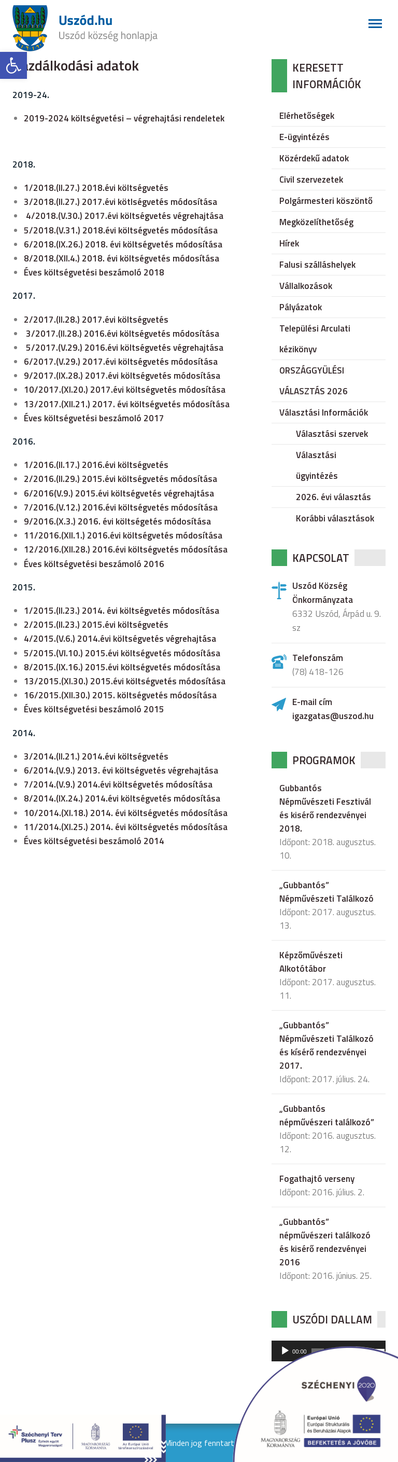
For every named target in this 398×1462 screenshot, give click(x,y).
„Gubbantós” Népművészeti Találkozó (326, 891)
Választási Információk (323, 412)
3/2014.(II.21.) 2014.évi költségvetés (96, 756)
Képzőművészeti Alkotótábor (311, 961)
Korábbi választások (335, 518)
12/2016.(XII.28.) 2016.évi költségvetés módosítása (126, 549)
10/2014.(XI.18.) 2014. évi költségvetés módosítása (126, 813)
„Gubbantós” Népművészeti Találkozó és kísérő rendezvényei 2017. (326, 1045)
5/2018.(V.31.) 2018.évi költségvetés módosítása (121, 230)
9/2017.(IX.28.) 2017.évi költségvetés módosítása (122, 375)
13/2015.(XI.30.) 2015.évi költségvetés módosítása (124, 681)
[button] (13, 65)
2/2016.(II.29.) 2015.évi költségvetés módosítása (120, 479)
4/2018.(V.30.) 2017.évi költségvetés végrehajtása (124, 216)
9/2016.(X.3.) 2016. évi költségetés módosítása (117, 521)
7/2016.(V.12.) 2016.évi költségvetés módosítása (121, 507)
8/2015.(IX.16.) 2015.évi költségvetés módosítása (122, 667)
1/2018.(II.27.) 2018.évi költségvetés (96, 188)
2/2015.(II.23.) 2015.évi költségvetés (96, 624)
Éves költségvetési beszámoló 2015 (94, 709)
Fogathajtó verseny (316, 1178)
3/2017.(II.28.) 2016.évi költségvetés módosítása (122, 333)
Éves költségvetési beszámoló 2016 (94, 564)
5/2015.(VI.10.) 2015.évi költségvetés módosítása (122, 653)
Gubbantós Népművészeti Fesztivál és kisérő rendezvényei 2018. (325, 808)
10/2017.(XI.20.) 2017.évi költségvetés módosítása (124, 389)
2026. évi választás (333, 497)
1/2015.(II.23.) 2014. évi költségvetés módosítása (121, 610)
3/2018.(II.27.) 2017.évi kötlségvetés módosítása (120, 202)
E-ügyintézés (304, 137)
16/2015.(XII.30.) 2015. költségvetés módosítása (120, 695)
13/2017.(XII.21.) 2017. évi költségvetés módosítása (127, 404)
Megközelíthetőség (316, 222)
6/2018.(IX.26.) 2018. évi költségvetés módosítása (123, 244)
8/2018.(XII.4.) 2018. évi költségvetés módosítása (121, 258)
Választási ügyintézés (317, 465)
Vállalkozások (305, 286)
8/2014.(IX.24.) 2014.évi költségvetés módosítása (122, 798)
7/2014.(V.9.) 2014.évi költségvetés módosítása (118, 784)
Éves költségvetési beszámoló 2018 (94, 272)
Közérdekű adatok (314, 158)
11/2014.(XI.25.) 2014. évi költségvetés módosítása (126, 827)
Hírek (289, 243)
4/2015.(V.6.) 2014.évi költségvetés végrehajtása (120, 638)
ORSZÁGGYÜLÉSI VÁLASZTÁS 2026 (313, 381)
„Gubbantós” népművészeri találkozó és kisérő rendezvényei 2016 (325, 1242)
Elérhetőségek (306, 115)
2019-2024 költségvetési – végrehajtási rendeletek (124, 118)
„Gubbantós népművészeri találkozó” (326, 1115)
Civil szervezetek (311, 179)
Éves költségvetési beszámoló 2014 (94, 841)
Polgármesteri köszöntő (326, 201)
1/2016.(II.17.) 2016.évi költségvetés (96, 465)
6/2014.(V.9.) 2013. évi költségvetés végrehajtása (121, 770)
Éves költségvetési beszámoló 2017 (94, 418)
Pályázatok (300, 307)
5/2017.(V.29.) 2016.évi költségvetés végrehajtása (124, 347)
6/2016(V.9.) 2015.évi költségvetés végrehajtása (119, 493)
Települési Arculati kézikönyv (314, 339)
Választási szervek (332, 433)
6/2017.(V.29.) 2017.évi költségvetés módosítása (121, 361)
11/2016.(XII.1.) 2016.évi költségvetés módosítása (123, 535)
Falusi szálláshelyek (317, 264)
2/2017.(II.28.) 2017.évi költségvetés (96, 319)
